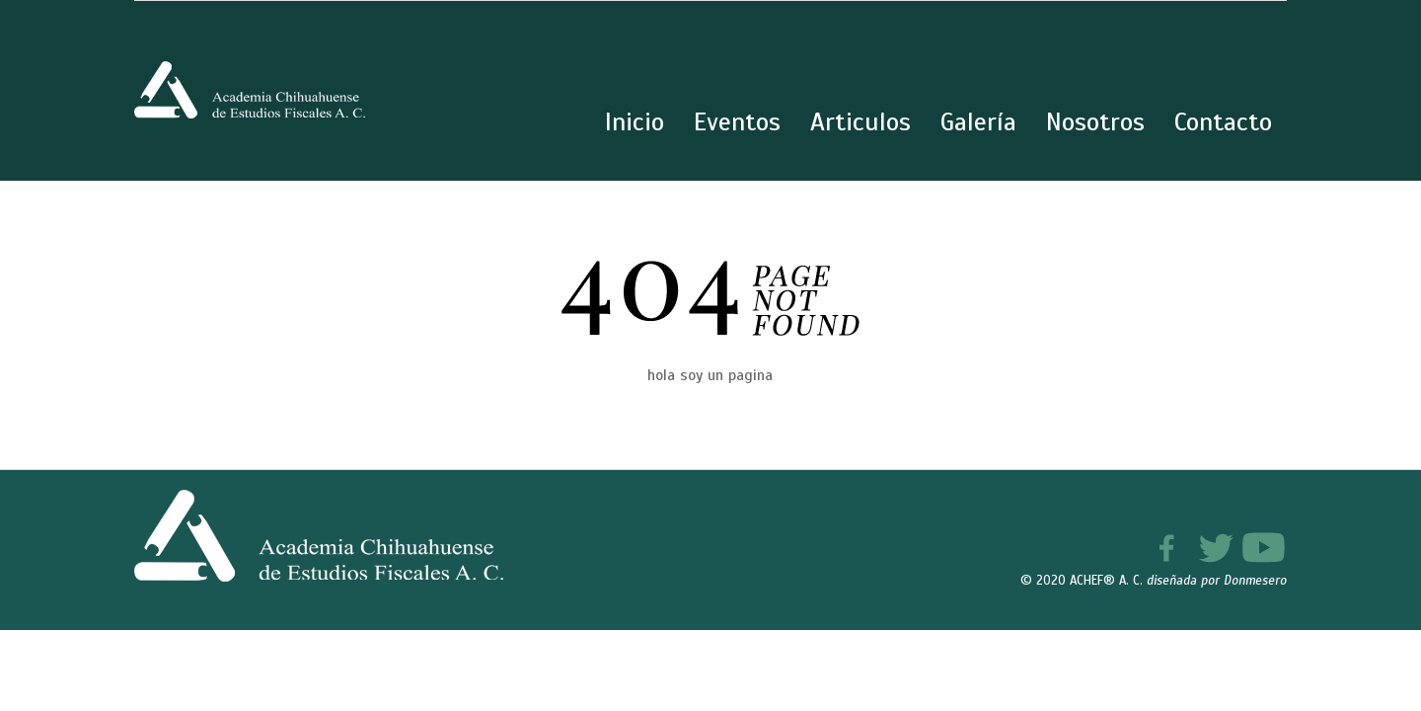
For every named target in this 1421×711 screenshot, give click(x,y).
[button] (1363, 653)
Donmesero (1255, 581)
